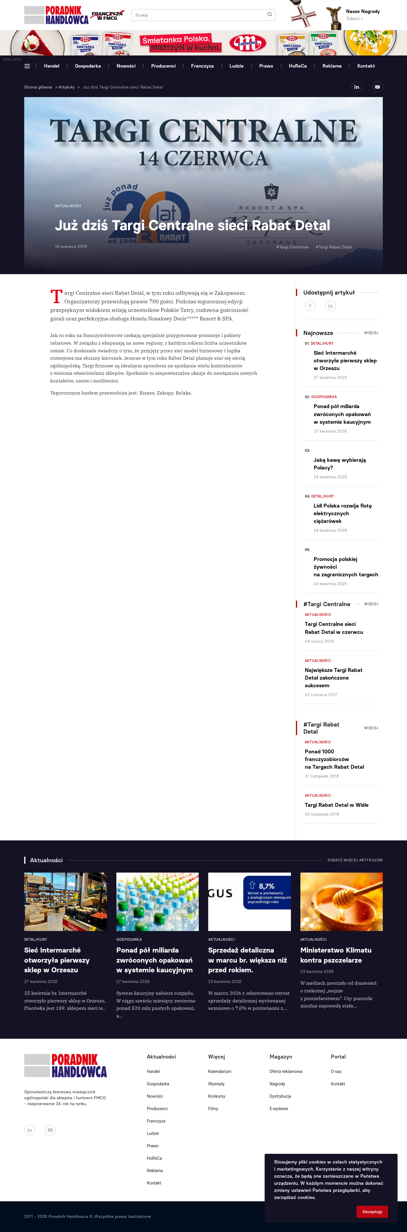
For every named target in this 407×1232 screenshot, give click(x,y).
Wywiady (216, 1084)
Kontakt (366, 66)
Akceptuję (372, 1211)
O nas (336, 1071)
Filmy (213, 1108)
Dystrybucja (280, 1096)
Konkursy (216, 1096)
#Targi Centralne (292, 247)
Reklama (332, 66)
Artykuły (66, 87)
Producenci (163, 66)
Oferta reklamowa (286, 1071)
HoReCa (298, 66)
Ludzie (236, 66)
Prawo (266, 66)
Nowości (126, 66)
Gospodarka (88, 66)
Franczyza (202, 66)
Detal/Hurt (322, 343)
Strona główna (38, 87)
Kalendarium (220, 1071)
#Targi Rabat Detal (334, 247)
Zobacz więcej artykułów (355, 860)
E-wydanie (279, 1108)
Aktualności (318, 615)
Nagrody (277, 1084)
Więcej (371, 333)
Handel (51, 66)
